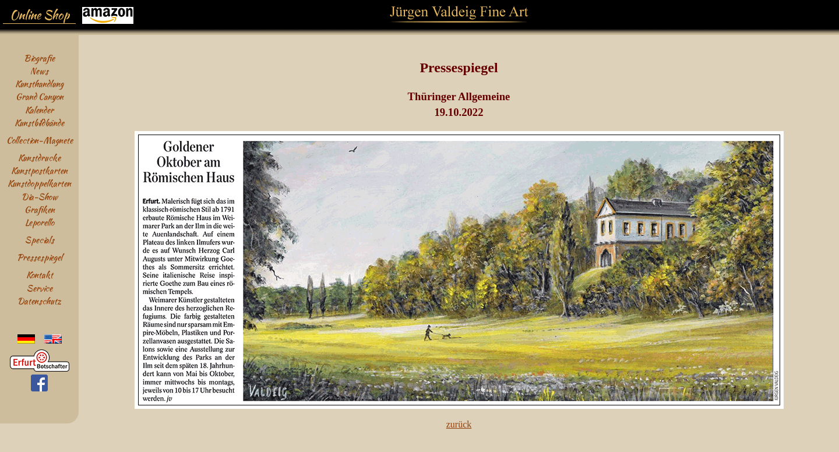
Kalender (39, 110)
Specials (39, 240)
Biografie (39, 58)
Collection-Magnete (39, 140)
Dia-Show (40, 196)
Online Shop (39, 15)
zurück (459, 424)
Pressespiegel (39, 257)
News (39, 71)
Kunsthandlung (39, 83)
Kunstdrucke (39, 157)
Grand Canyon (40, 96)
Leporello (39, 222)
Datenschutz (39, 301)
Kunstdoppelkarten (39, 183)
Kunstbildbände (39, 122)
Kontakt (39, 275)
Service (39, 288)
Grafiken (39, 209)
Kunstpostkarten (39, 170)
